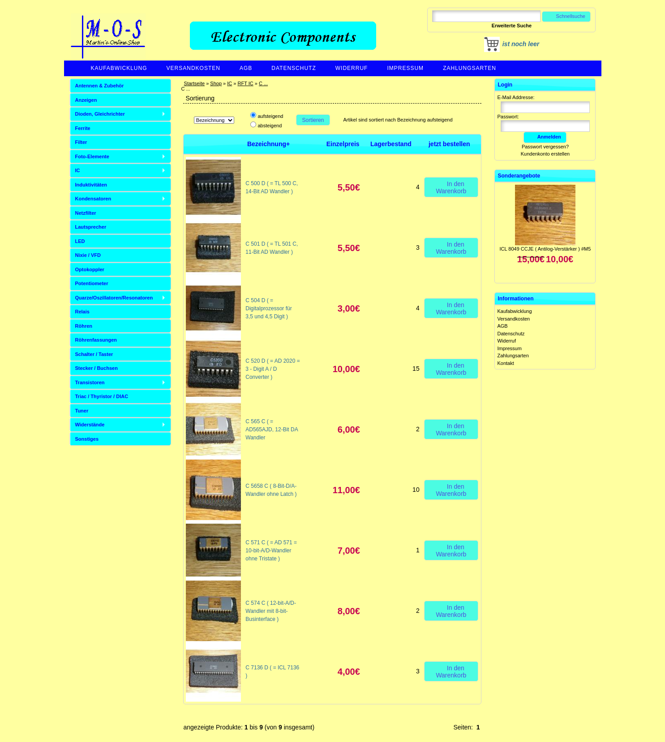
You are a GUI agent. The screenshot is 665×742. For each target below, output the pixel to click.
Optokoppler (89, 269)
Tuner (82, 410)
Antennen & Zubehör (99, 85)
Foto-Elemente (92, 156)
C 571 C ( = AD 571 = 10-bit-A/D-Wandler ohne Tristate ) (271, 550)
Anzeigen (86, 100)
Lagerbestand (391, 144)
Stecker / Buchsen (96, 368)
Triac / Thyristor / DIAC (102, 396)
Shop (216, 83)
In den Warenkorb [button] (451, 187)
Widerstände (90, 424)
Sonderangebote (519, 176)
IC (229, 83)
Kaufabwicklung (119, 68)
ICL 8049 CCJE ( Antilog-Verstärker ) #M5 (545, 249)
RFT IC (245, 83)
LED (80, 241)
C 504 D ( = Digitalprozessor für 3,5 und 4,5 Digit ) (268, 308)
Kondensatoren (93, 198)
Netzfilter (85, 213)
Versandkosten (193, 68)
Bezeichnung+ (268, 144)
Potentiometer (91, 283)
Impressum (405, 68)
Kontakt (505, 363)
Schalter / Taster (94, 354)
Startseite (194, 83)
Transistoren (90, 382)
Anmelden (545, 136)
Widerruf (351, 68)
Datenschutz (293, 68)
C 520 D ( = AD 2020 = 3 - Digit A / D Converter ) (272, 369)
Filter (81, 142)
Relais (82, 311)
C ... (263, 83)
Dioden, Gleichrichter (100, 114)
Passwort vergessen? (545, 146)
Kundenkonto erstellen (545, 153)
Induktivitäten (91, 184)
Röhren (84, 326)
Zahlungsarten (469, 68)
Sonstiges (87, 439)
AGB (246, 68)
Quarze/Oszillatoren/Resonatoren (114, 297)
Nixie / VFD (88, 255)
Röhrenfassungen (96, 340)
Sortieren (313, 120)
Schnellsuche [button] (566, 16)
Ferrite (82, 128)
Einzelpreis (343, 144)
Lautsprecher (91, 227)
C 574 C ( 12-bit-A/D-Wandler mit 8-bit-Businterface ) (270, 611)
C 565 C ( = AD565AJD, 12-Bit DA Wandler (271, 429)
